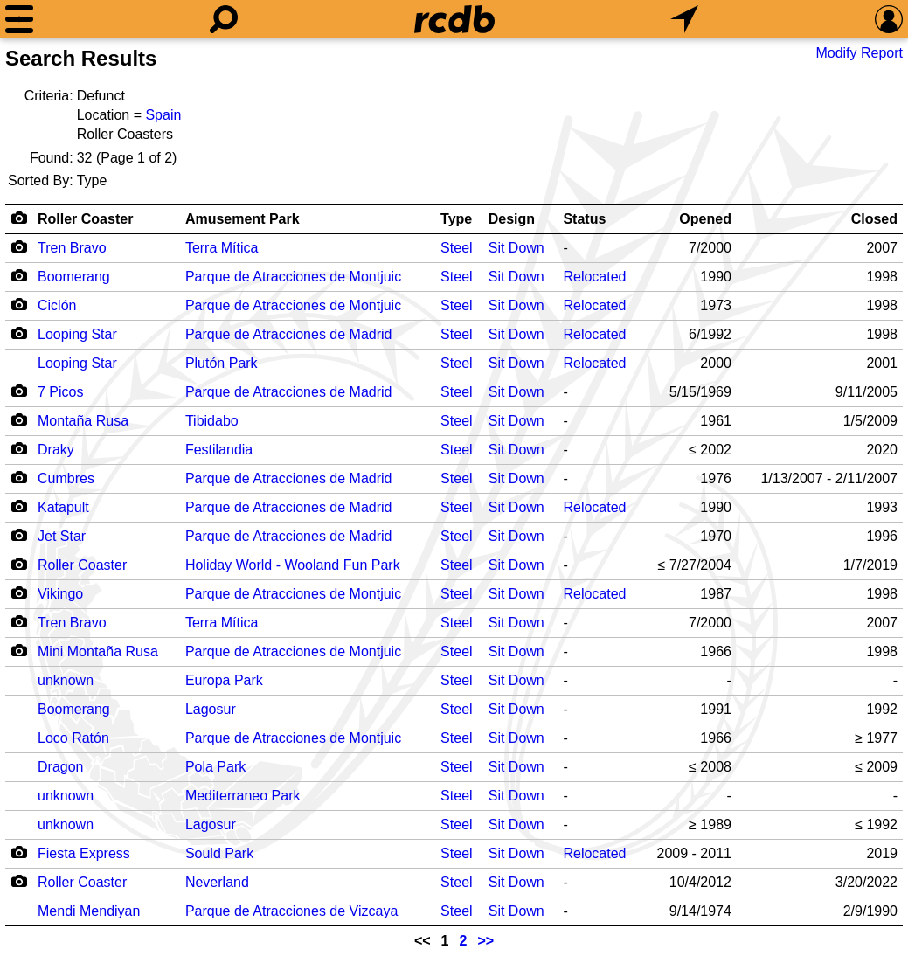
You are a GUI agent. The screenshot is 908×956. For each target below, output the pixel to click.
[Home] (454, 19)
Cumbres (66, 478)
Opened (705, 218)
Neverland (217, 882)
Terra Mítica (222, 247)
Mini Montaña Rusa (98, 651)
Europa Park (224, 680)
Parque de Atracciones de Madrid (288, 334)
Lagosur (210, 709)
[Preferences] (889, 19)
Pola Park (215, 766)
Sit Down (516, 247)
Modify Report (859, 52)
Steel (456, 247)
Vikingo (60, 593)
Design (512, 218)
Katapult (63, 507)
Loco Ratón (73, 738)
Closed (874, 218)
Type (456, 218)
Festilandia (219, 449)
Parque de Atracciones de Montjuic (293, 276)
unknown (66, 680)
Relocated (594, 276)
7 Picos (60, 391)
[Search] (224, 19)
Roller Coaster (85, 218)
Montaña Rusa (83, 420)
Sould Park (219, 853)
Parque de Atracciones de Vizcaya (291, 911)
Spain (163, 114)
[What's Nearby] (684, 19)
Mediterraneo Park (243, 795)
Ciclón (57, 305)
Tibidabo (212, 420)
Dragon (60, 766)
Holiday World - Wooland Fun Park (292, 565)
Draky (56, 449)
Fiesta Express (84, 853)
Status (584, 218)
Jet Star (62, 536)
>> (485, 940)
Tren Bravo (72, 247)
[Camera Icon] (18, 246)
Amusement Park (242, 218)
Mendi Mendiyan (89, 911)
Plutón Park (221, 363)
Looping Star (77, 334)
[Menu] (19, 19)
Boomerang (74, 276)
